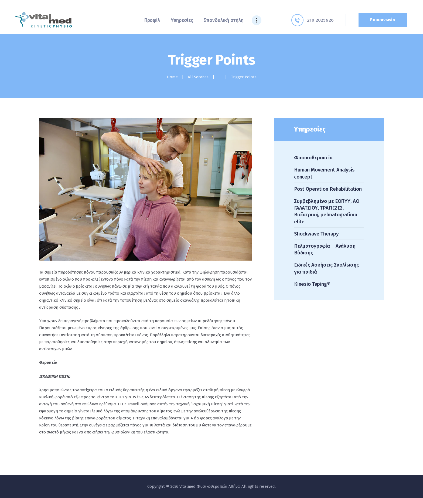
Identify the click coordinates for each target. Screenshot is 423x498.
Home (172, 77)
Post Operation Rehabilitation (328, 189)
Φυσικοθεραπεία (313, 157)
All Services (198, 77)
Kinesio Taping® (312, 284)
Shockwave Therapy (316, 234)
